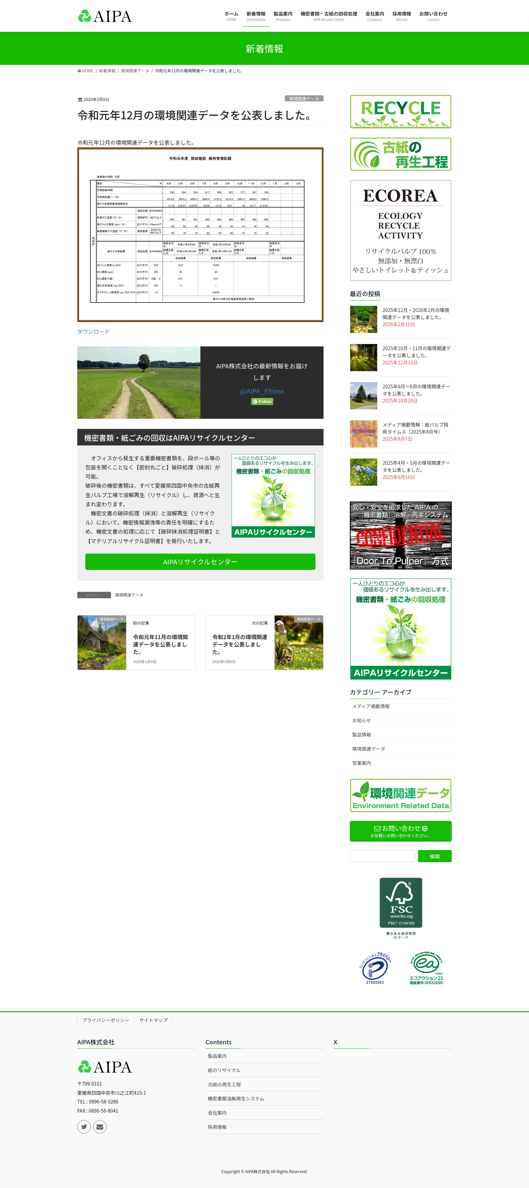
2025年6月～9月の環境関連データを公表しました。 (416, 390)
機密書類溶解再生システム (236, 1098)
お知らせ (361, 720)
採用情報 (217, 1126)
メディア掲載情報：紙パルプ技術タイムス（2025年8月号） (415, 428)
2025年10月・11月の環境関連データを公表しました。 (417, 352)
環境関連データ (304, 98)
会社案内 (217, 1112)
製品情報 (361, 734)
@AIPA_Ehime (262, 391)
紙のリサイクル (224, 1070)
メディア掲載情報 (371, 706)
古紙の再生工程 (224, 1084)
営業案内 (361, 762)
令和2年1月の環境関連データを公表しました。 (239, 644)
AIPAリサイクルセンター (200, 561)
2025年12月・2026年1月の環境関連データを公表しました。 (416, 313)
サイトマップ (153, 1020)
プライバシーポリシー (106, 1020)
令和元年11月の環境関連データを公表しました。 (160, 644)
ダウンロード (93, 331)
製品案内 (217, 1055)
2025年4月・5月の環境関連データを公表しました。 (416, 466)
